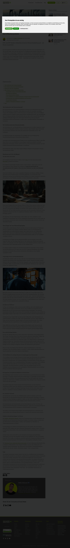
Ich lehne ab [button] (16, 28)
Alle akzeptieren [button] (9, 28)
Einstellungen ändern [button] (24, 28)
